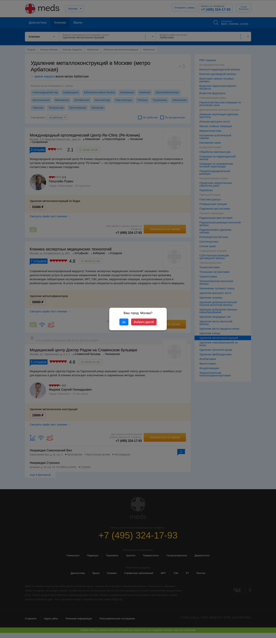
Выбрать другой (144, 322)
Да (124, 322)
